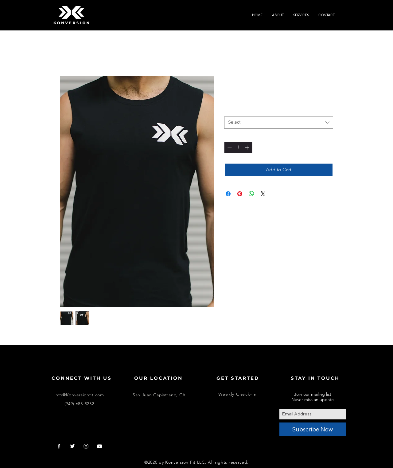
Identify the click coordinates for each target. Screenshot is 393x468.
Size (229, 110)
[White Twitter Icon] (72, 446)
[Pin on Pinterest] (239, 193)
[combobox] (278, 123)
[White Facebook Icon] (59, 446)
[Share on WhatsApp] (251, 193)
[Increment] (247, 147)
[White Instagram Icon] (86, 446)
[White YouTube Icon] (99, 446)
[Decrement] (229, 147)
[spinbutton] (238, 147)
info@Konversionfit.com (79, 395)
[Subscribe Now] (312, 429)
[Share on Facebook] (228, 193)
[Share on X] (263, 193)
